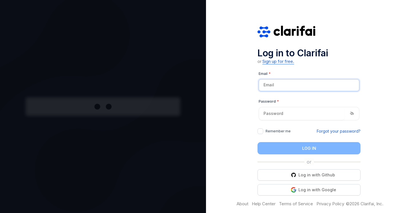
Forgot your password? (338, 131)
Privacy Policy (330, 203)
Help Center (264, 203)
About (242, 203)
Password (269, 101)
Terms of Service (296, 203)
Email (265, 73)
